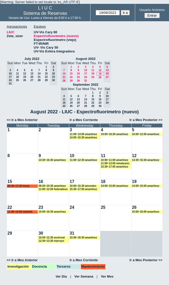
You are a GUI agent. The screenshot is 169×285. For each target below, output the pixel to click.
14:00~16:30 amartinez (114, 134)
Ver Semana (83, 276)
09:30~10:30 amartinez (52, 185)
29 (46, 80)
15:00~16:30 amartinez (52, 211)
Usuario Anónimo (152, 10)
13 (32, 73)
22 (46, 76)
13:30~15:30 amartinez (145, 160)
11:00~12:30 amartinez (83, 160)
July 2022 (31, 59)
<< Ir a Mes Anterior (22, 120)
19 (24, 76)
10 (85, 70)
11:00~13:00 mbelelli (19, 211)
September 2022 (85, 84)
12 (24, 73)
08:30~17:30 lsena (18, 185)
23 (78, 77)
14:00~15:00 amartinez (114, 185)
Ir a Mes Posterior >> (146, 120)
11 (17, 73)
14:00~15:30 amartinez (83, 137)
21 (39, 76)
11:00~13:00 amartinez (83, 134)
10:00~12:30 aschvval (51, 237)
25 (17, 80)
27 (32, 80)
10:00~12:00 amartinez (145, 134)
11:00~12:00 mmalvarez (115, 163)
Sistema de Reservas (45, 13)
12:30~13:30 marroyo (51, 240)
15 (46, 73)
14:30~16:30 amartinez (52, 160)
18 (17, 76)
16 (78, 73)
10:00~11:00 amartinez (114, 160)
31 (85, 80)
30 (78, 80)
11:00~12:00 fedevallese (53, 189)
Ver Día (61, 276)
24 (85, 77)
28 (39, 80)
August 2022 (85, 59)
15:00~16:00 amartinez (145, 211)
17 (85, 73)
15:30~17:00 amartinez (114, 166)
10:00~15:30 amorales (83, 185)
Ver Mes (107, 276)
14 (39, 73)
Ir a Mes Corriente (84, 120)
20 (32, 76)
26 (24, 80)
